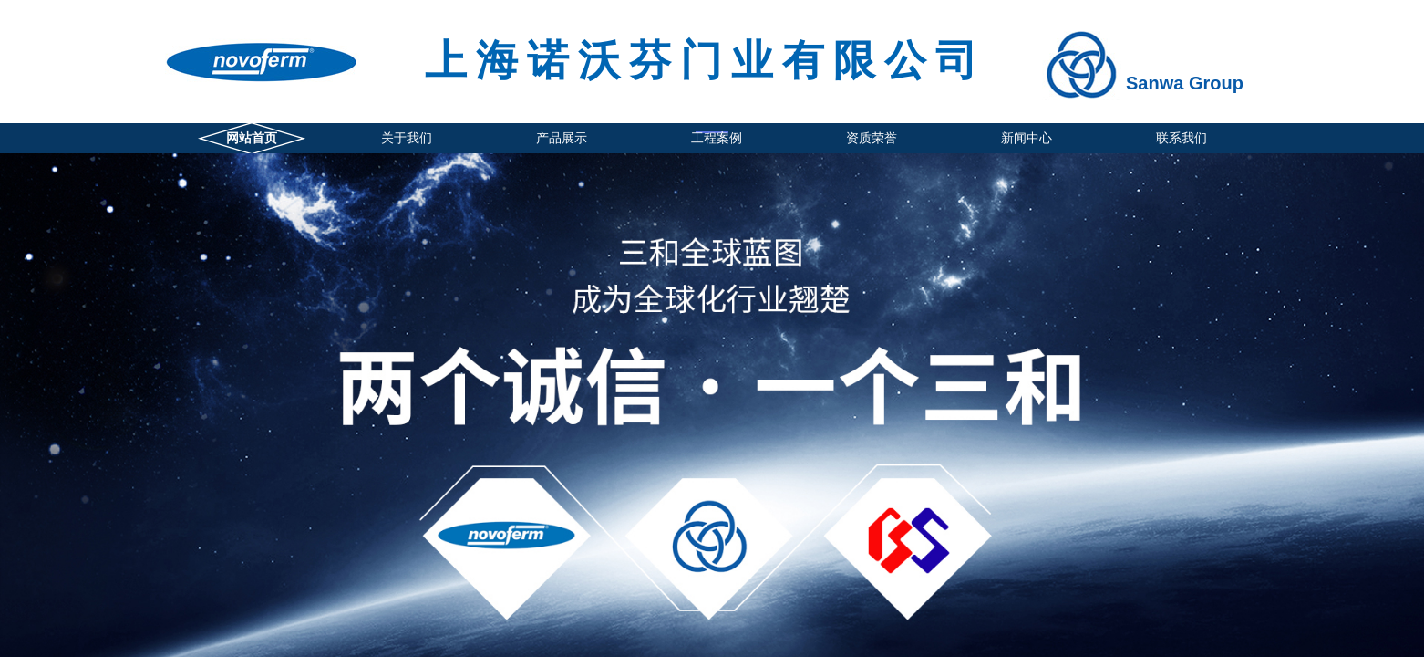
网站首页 (251, 138)
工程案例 (716, 138)
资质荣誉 (871, 138)
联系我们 (1181, 138)
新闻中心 (1026, 138)
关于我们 (406, 138)
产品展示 (561, 138)
